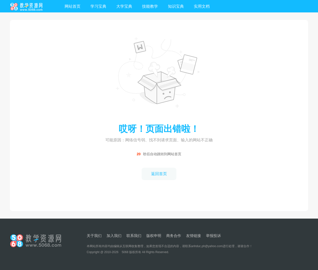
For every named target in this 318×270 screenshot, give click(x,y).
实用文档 (202, 6)
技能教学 (150, 6)
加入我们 (114, 235)
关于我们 (94, 235)
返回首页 (159, 174)
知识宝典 (176, 6)
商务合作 (173, 235)
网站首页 (72, 6)
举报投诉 (213, 235)
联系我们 (133, 235)
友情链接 (193, 235)
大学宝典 (124, 6)
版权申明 (153, 235)
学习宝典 (98, 6)
